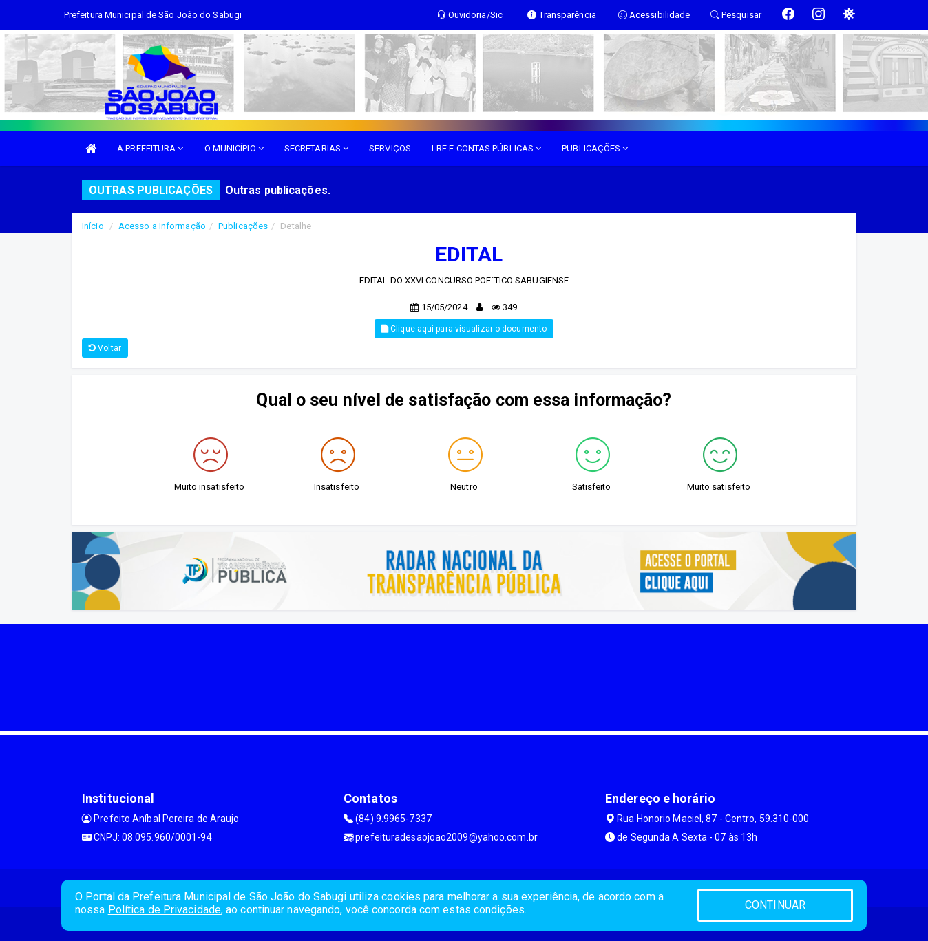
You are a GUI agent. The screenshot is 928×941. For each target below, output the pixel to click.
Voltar (105, 348)
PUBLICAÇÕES (595, 148)
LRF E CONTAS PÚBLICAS (486, 148)
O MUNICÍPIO (234, 148)
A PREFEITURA (150, 148)
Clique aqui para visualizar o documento (464, 329)
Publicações (243, 226)
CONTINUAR (775, 904)
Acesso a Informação (162, 226)
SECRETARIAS (316, 148)
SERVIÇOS (390, 148)
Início (93, 226)
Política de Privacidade (164, 909)
